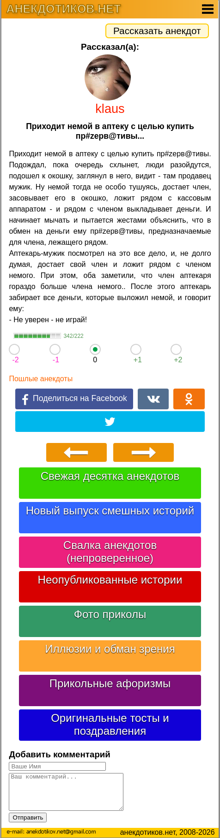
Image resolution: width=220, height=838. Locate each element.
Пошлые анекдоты (41, 379)
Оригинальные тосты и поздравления (110, 724)
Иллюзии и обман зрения (110, 649)
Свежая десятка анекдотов (110, 476)
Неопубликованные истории (110, 579)
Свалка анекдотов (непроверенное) (110, 551)
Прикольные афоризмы (110, 683)
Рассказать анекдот (157, 30)
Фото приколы (110, 614)
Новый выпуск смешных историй (110, 510)
